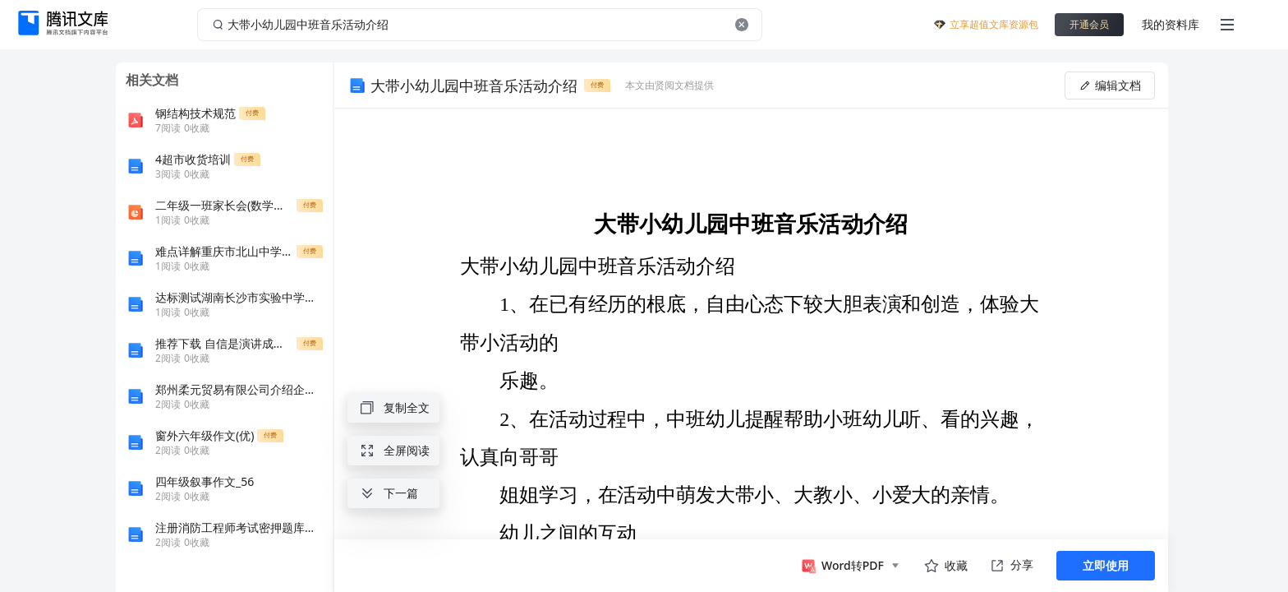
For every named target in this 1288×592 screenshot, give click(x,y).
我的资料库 (1170, 24)
